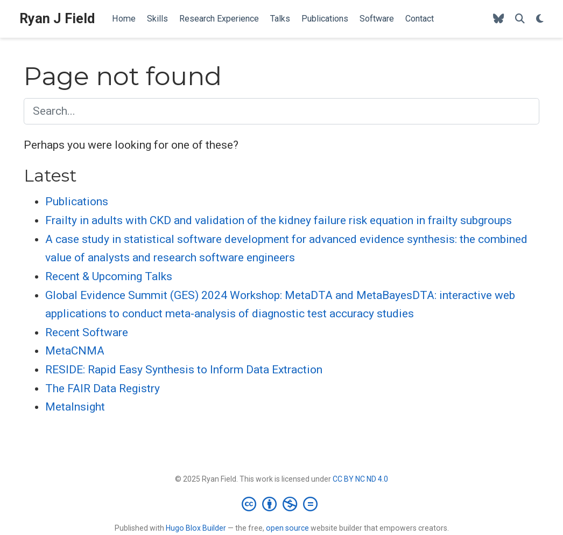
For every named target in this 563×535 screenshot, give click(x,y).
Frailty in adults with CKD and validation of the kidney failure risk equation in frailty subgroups (278, 220)
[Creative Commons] (282, 504)
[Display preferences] (540, 19)
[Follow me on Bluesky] (498, 19)
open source (287, 528)
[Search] (520, 19)
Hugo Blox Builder (196, 528)
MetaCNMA (74, 350)
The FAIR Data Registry (102, 388)
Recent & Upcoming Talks (108, 276)
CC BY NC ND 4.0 (360, 479)
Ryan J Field (57, 18)
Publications (76, 201)
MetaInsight (75, 406)
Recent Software (86, 332)
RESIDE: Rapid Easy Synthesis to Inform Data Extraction (183, 369)
